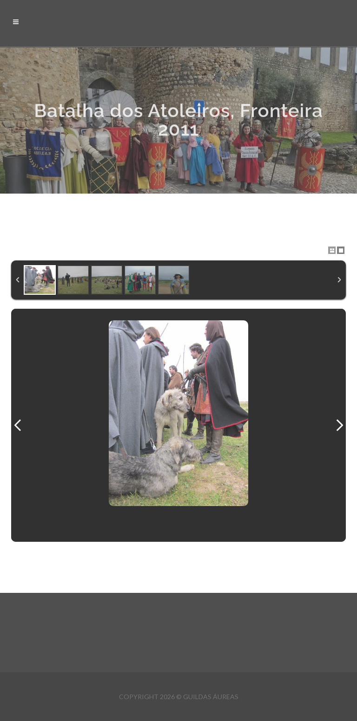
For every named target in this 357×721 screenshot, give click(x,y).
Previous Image (17, 425)
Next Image (339, 425)
